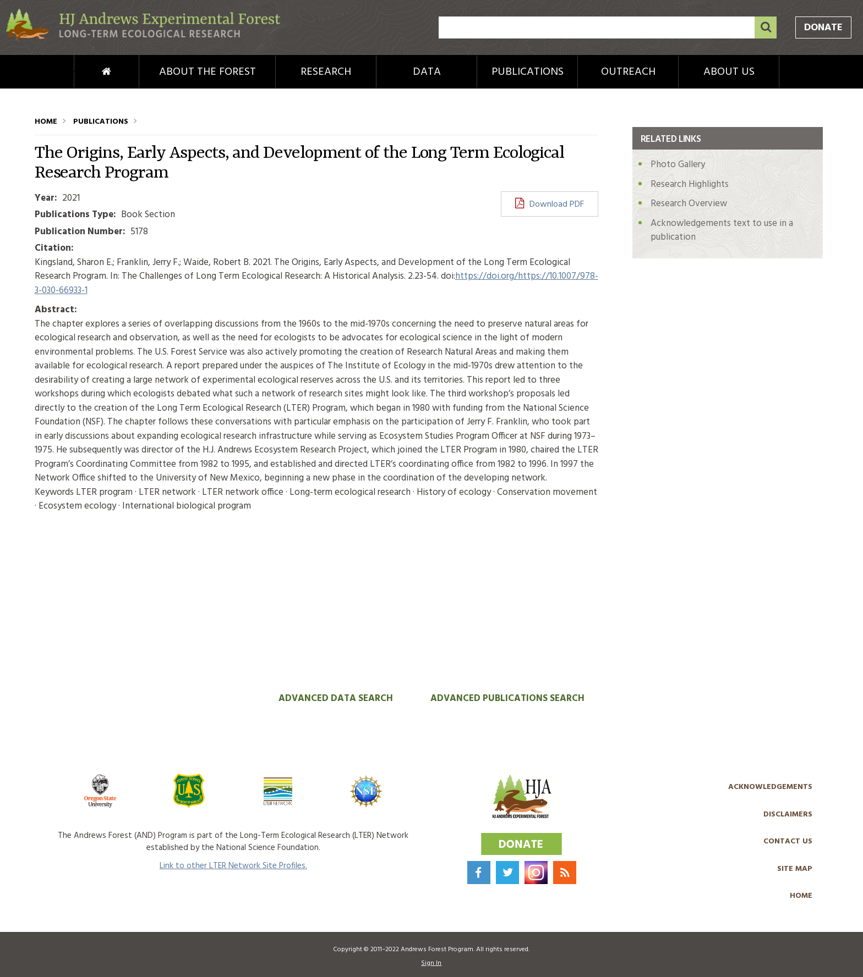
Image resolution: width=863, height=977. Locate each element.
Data (427, 72)
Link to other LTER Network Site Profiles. (233, 866)
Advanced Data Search (335, 698)
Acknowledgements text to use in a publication (722, 230)
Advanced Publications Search (507, 698)
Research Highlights (690, 184)
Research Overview (689, 203)
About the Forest (207, 72)
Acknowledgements (770, 787)
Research (326, 72)
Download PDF (556, 204)
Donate (823, 28)
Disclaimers (787, 814)
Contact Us (787, 841)
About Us (729, 72)
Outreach (628, 72)
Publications (527, 72)
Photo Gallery (678, 164)
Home (88, 72)
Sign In (431, 963)
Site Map (794, 869)
